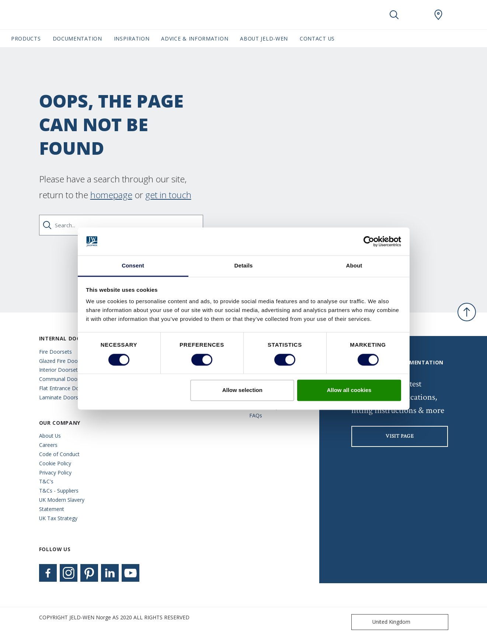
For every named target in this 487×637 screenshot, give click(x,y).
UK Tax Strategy (58, 518)
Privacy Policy (55, 472)
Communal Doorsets (64, 378)
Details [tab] (243, 266)
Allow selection (242, 390)
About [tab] (354, 266)
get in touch (168, 195)
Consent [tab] (133, 266)
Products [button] (26, 38)
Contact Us (317, 38)
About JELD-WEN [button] (264, 38)
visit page (400, 436)
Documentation (77, 38)
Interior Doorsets (59, 369)
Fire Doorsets (55, 351)
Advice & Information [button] (194, 38)
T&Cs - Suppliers (59, 490)
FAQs (255, 415)
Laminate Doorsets (62, 397)
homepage (111, 195)
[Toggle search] (394, 14)
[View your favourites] (416, 14)
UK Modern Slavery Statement (61, 504)
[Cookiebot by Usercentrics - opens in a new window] (369, 241)
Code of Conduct (59, 454)
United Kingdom (382, 622)
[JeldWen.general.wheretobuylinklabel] (438, 14)
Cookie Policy (55, 463)
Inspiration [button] (132, 38)
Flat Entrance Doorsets (66, 388)
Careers (48, 444)
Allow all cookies (349, 390)
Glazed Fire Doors (60, 360)
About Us (50, 435)
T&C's (46, 481)
